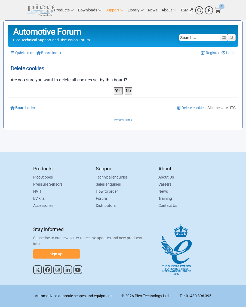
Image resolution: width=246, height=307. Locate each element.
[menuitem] (229, 53)
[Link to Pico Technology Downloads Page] (90, 10)
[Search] (199, 10)
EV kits (39, 198)
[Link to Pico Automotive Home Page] (40, 10)
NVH (37, 191)
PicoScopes (43, 177)
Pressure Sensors (48, 184)
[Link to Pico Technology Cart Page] (218, 10)
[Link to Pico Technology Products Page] (64, 10)
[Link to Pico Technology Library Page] (136, 10)
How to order (107, 191)
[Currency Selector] (209, 10)
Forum (101, 198)
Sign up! (56, 254)
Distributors (106, 205)
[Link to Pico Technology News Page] (153, 10)
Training (165, 198)
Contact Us (167, 205)
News (163, 191)
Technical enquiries (112, 177)
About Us (166, 177)
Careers (164, 184)
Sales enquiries (108, 184)
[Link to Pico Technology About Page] (169, 10)
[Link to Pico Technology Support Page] (115, 10)
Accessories (43, 205)
